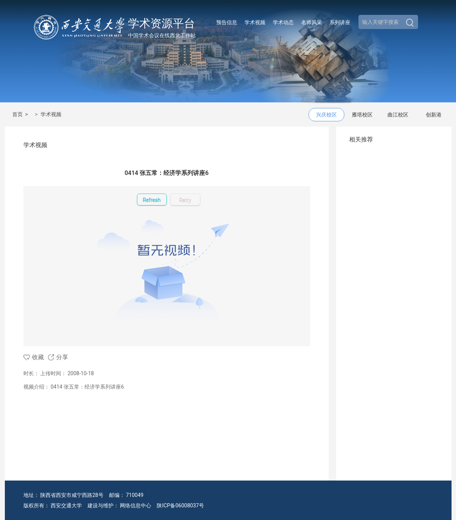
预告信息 (226, 22)
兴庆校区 (326, 115)
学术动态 (283, 22)
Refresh (152, 200)
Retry (185, 200)
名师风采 (311, 22)
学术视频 (255, 22)
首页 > (21, 114)
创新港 (433, 115)
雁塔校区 (362, 115)
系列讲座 (339, 22)
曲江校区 (398, 115)
